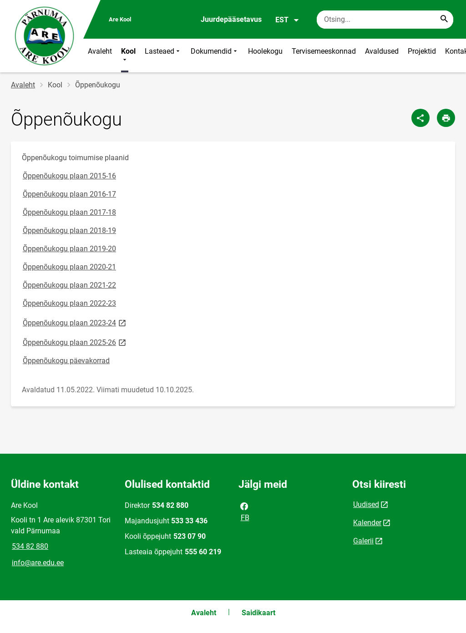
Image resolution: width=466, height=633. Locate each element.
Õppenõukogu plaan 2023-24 (75, 322)
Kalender (367, 522)
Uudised (366, 504)
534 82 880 (30, 546)
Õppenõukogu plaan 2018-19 (69, 230)
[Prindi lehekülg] (446, 118)
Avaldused (382, 51)
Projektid (422, 51)
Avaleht (100, 51)
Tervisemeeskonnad (324, 51)
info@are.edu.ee (38, 562)
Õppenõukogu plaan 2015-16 (69, 176)
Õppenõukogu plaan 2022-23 (69, 303)
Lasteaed (163, 55)
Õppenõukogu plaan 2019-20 (69, 248)
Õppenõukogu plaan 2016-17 (69, 194)
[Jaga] (420, 118)
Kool (128, 55)
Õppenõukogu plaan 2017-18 (69, 212)
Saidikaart (258, 612)
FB (244, 511)
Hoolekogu (265, 51)
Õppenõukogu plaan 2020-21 (69, 267)
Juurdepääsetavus (231, 19)
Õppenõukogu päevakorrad (66, 360)
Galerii (363, 541)
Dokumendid (215, 55)
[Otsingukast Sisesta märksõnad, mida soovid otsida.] (385, 19)
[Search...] (444, 19)
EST (287, 20)
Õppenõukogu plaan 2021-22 (69, 285)
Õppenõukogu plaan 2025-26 (75, 342)
